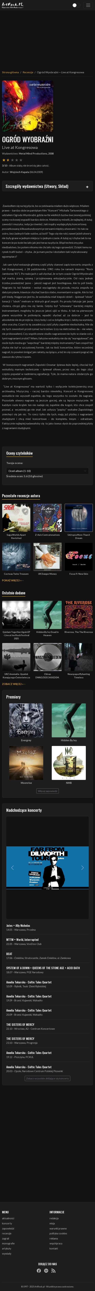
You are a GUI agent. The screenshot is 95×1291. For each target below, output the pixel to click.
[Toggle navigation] (88, 5)
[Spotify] (46, 1270)
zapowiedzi (8, 1228)
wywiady (6, 1253)
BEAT (9, 954)
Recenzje (28, 72)
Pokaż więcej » (11, 580)
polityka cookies (58, 1233)
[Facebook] (39, 1270)
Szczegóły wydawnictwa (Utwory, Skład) (37, 186)
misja (52, 1223)
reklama (54, 1238)
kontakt (54, 1248)
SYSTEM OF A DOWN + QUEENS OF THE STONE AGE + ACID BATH (43, 968)
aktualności (8, 1218)
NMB (69, 782)
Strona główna (10, 72)
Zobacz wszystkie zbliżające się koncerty (47, 1078)
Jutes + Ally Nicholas (18, 925)
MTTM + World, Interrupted (22, 939)
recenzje (6, 1233)
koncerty (7, 1223)
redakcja (54, 1218)
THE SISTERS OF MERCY (20, 1024)
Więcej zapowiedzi (47, 791)
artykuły (6, 1248)
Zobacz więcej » (12, 684)
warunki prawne (58, 1228)
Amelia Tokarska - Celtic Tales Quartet (29, 982)
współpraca (56, 1243)
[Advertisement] (47, 38)
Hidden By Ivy (69, 740)
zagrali (5, 1238)
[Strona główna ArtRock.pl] (12, 5)
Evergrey (26, 740)
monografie (8, 1243)
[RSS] (53, 1270)
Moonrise (26, 782)
